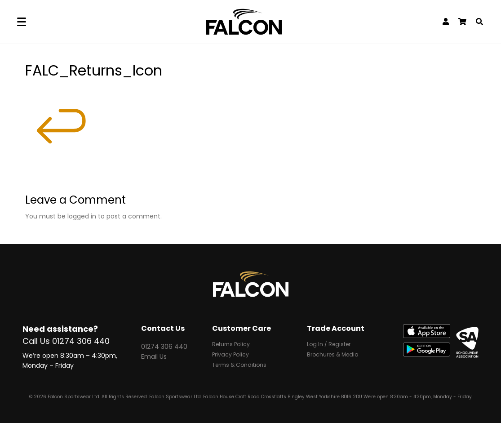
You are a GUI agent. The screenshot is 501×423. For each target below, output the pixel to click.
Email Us (154, 356)
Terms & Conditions (239, 365)
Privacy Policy (230, 355)
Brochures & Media (333, 355)
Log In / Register (328, 345)
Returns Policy (231, 345)
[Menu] (21, 22)
